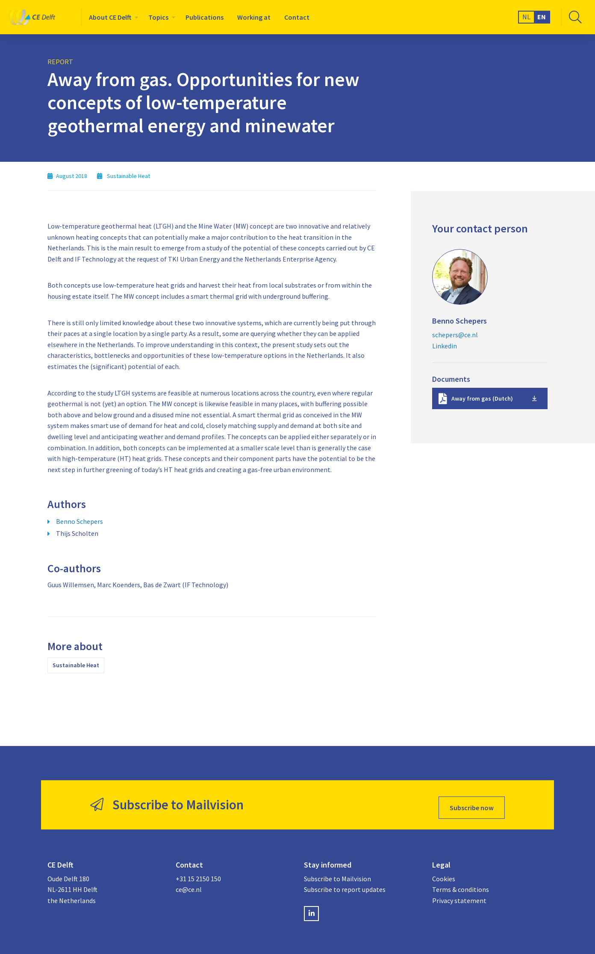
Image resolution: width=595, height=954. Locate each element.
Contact (296, 17)
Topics (158, 17)
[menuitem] (111, 17)
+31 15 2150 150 (198, 873)
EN (541, 16)
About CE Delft (110, 17)
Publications (205, 17)
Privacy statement (459, 895)
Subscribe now (472, 802)
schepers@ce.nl (455, 334)
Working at (254, 17)
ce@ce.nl (189, 884)
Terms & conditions (460, 884)
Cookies (443, 873)
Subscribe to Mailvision (337, 873)
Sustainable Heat (76, 665)
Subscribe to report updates (345, 884)
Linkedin (444, 346)
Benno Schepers (79, 521)
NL (526, 16)
